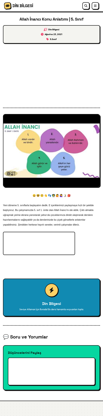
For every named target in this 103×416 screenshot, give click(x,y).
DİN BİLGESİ (18, 5)
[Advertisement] (51, 73)
